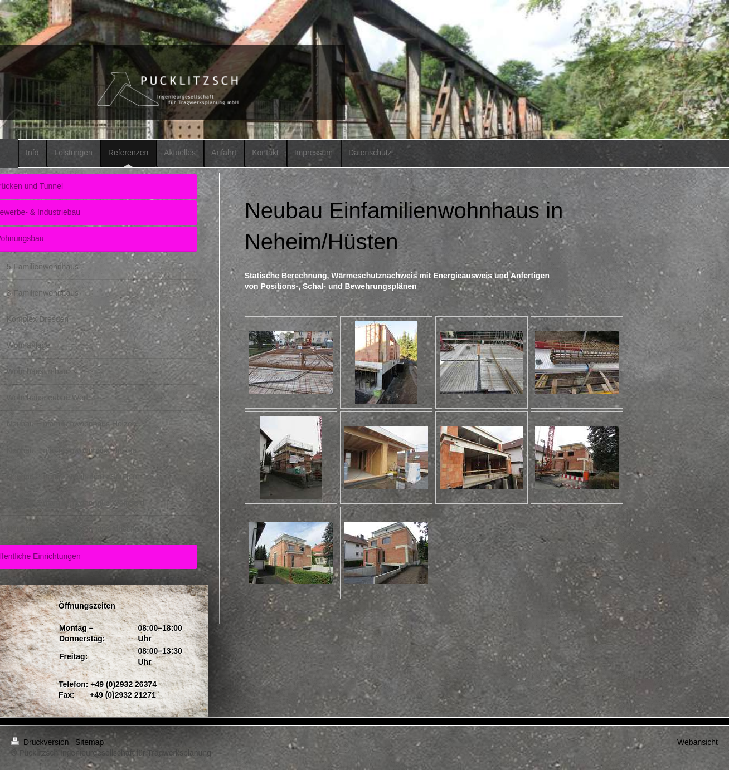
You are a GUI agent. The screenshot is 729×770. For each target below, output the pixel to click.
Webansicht (697, 742)
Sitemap (89, 742)
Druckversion (41, 742)
